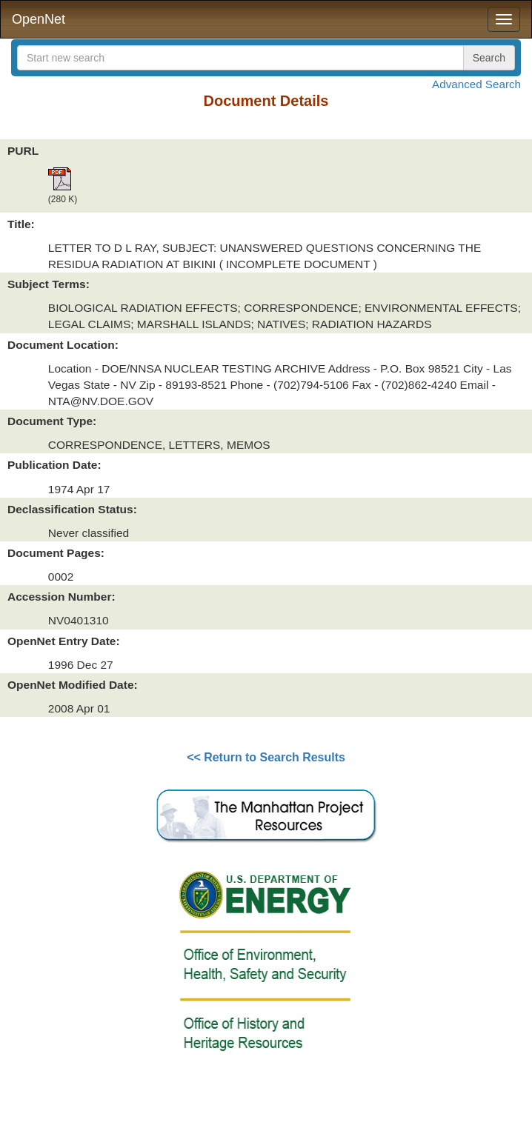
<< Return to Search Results (266, 757)
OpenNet (38, 19)
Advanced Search (476, 84)
